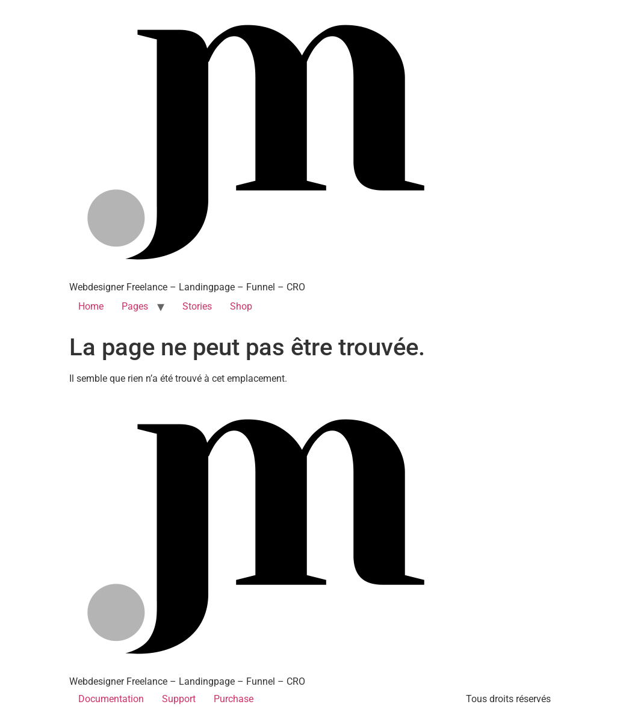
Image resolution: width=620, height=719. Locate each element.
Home (91, 306)
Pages (135, 306)
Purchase (233, 699)
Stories (197, 306)
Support (179, 699)
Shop (241, 306)
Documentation (111, 699)
